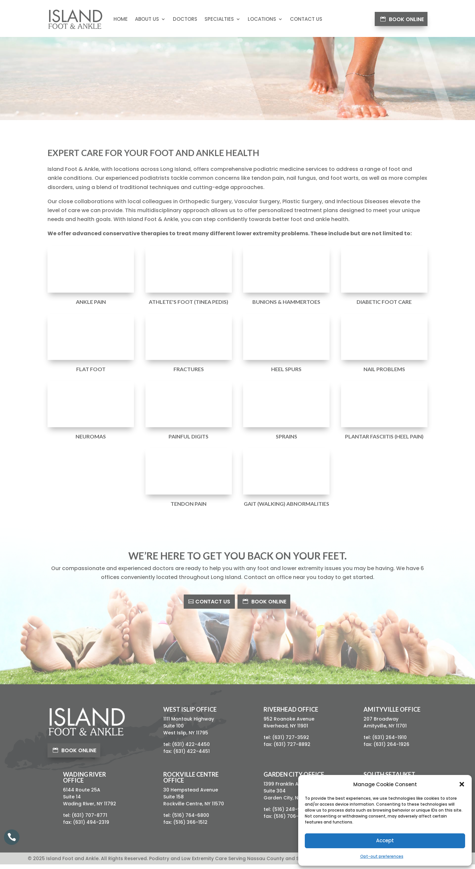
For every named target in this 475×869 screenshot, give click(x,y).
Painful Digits (188, 441)
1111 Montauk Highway (188, 723)
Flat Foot (91, 373)
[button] (462, 784)
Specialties (219, 19)
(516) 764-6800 (190, 820)
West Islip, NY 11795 (185, 737)
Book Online (406, 19)
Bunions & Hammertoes (286, 306)
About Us (147, 19)
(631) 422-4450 (191, 749)
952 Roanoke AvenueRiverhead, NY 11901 (289, 727)
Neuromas (91, 441)
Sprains (286, 441)
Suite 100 (173, 730)
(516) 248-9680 (290, 814)
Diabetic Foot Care (384, 306)
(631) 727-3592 (290, 742)
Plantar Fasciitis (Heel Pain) (384, 441)
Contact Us (306, 19)
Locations (262, 19)
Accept (385, 840)
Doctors (185, 19)
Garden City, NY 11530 (289, 802)
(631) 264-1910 (389, 742)
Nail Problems (384, 373)
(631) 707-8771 (89, 820)
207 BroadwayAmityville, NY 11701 (385, 727)
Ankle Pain (91, 306)
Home (120, 19)
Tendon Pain (188, 508)
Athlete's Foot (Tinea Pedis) (188, 306)
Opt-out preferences (381, 856)
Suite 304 (275, 795)
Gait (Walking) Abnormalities (286, 508)
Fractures (189, 373)
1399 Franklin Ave (284, 788)
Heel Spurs (286, 373)
